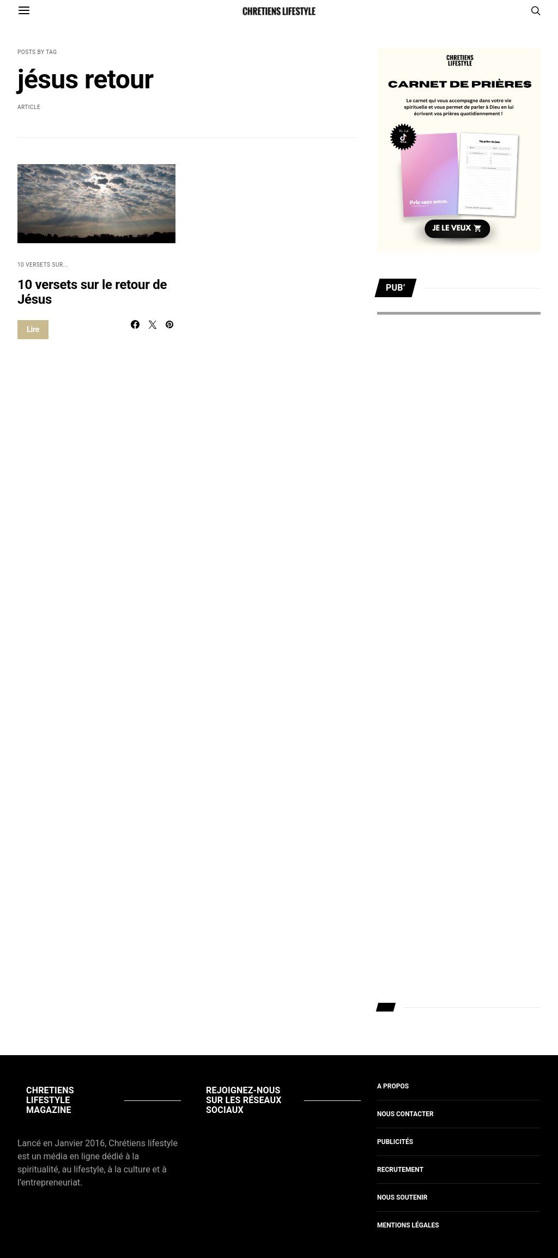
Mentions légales (408, 1225)
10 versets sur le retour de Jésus (92, 292)
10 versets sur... (42, 265)
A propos (393, 1086)
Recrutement (400, 1169)
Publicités (395, 1142)
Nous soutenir (402, 1197)
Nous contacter (405, 1114)
